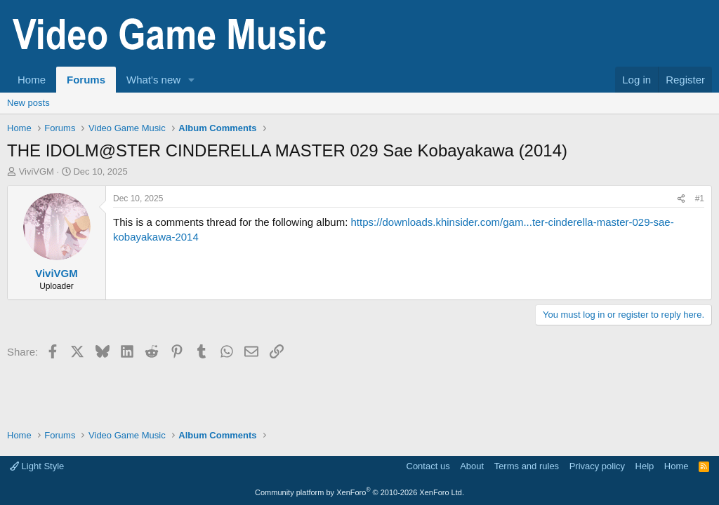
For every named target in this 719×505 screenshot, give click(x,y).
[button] (192, 80)
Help (644, 466)
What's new (153, 80)
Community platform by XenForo (359, 492)
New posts (28, 102)
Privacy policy (597, 466)
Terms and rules (526, 466)
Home (32, 80)
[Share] (681, 199)
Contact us (428, 466)
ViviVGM (36, 171)
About (472, 466)
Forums (86, 80)
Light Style (37, 466)
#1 (699, 198)
